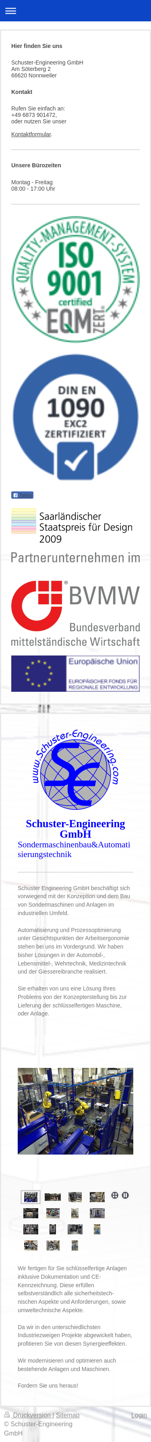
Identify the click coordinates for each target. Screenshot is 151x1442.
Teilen (22, 495)
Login (139, 1415)
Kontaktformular (31, 134)
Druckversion (28, 1415)
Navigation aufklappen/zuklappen (75, 10)
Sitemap (68, 1415)
